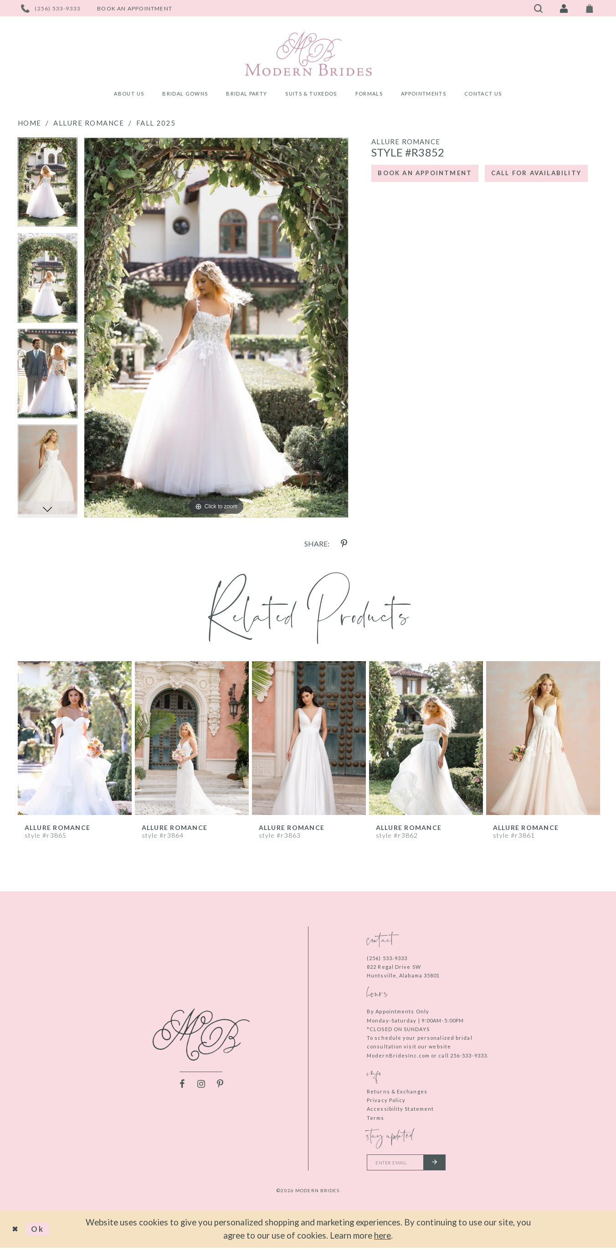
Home (29, 123)
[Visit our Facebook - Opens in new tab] (181, 1084)
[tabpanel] (47, 185)
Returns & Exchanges (397, 1091)
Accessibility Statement (400, 1109)
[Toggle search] (538, 8)
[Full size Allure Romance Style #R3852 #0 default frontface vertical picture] (216, 327)
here (382, 1237)
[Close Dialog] (17, 1231)
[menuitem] (129, 94)
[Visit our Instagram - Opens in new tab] (200, 1084)
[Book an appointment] (134, 8)
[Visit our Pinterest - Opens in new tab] (220, 1084)
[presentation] (75, 738)
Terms (376, 1118)
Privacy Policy (386, 1100)
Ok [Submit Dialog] (42, 1231)
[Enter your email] (412, 1163)
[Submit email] (444, 1163)
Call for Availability (430, 201)
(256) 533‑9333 (387, 958)
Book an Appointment (431, 175)
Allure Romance (88, 123)
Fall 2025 (156, 123)
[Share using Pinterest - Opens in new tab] (344, 543)
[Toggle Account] (564, 8)
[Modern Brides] (308, 53)
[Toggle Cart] (589, 8)
